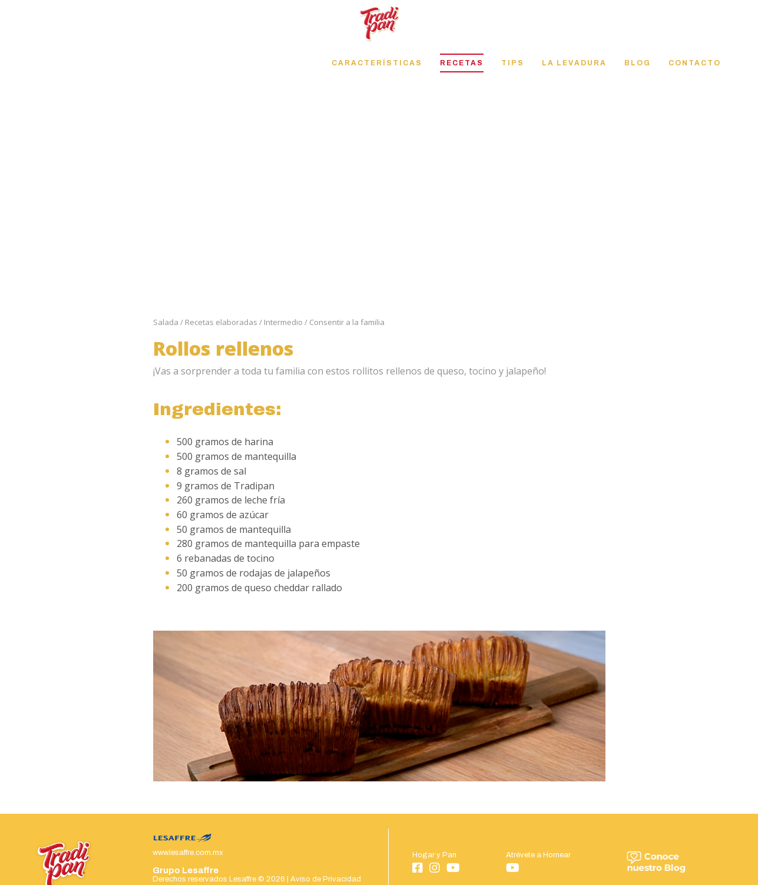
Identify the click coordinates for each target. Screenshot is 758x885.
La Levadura (574, 63)
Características (377, 63)
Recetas (462, 63)
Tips (512, 63)
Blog (637, 63)
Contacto (694, 63)
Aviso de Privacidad (325, 879)
